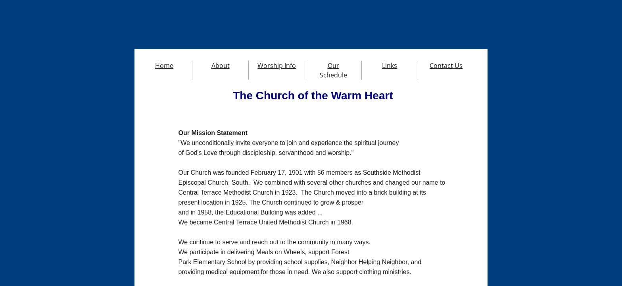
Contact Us (446, 65)
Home (164, 65)
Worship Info (276, 65)
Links (389, 65)
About (220, 65)
